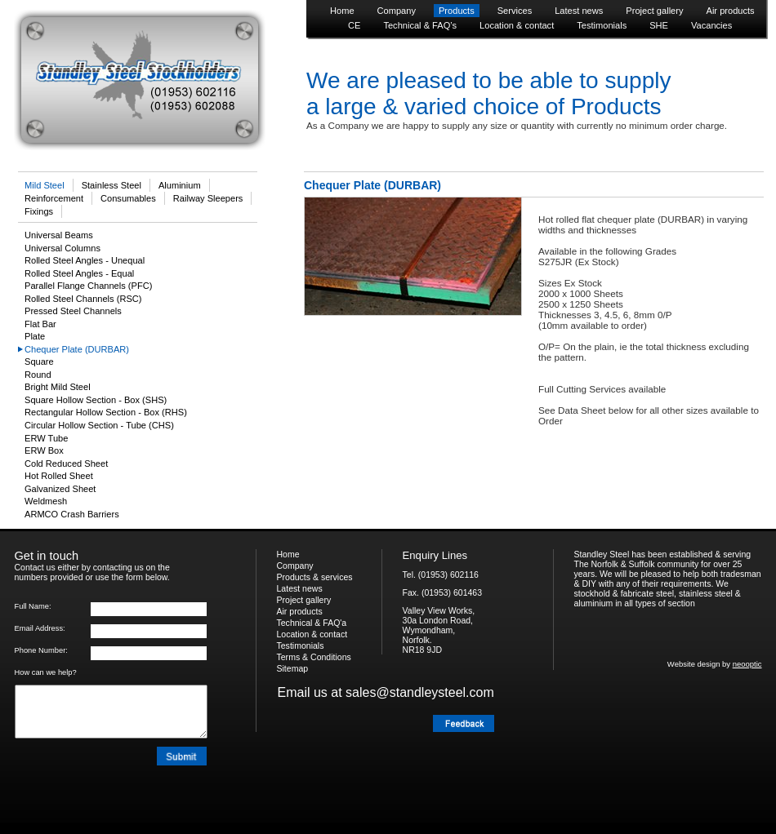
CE (354, 25)
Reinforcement (54, 198)
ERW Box (44, 450)
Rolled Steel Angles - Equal (79, 273)
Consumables (128, 198)
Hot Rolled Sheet (59, 476)
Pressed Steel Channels (73, 311)
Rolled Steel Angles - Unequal (85, 260)
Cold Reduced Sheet (66, 463)
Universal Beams (59, 235)
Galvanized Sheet (60, 489)
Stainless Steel (111, 185)
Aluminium (179, 185)
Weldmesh (46, 501)
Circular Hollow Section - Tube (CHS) (99, 425)
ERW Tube (46, 438)
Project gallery (654, 11)
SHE (658, 25)
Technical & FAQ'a (312, 623)
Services (514, 11)
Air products (731, 11)
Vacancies (711, 25)
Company (396, 11)
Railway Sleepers (208, 198)
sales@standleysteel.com (420, 692)
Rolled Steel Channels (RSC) (83, 299)
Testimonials (602, 25)
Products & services (315, 577)
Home (342, 11)
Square (39, 361)
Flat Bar (40, 324)
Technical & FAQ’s (420, 25)
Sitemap (293, 668)
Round (38, 374)
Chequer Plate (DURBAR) (77, 349)
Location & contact (516, 25)
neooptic (747, 663)
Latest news (579, 11)
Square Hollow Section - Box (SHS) (96, 400)
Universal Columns (62, 248)
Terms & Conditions (314, 657)
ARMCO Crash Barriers (72, 514)
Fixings (39, 211)
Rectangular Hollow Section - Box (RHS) (106, 412)
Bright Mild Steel (58, 387)
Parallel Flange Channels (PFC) (88, 286)
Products (457, 11)
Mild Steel (45, 185)
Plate (35, 336)
